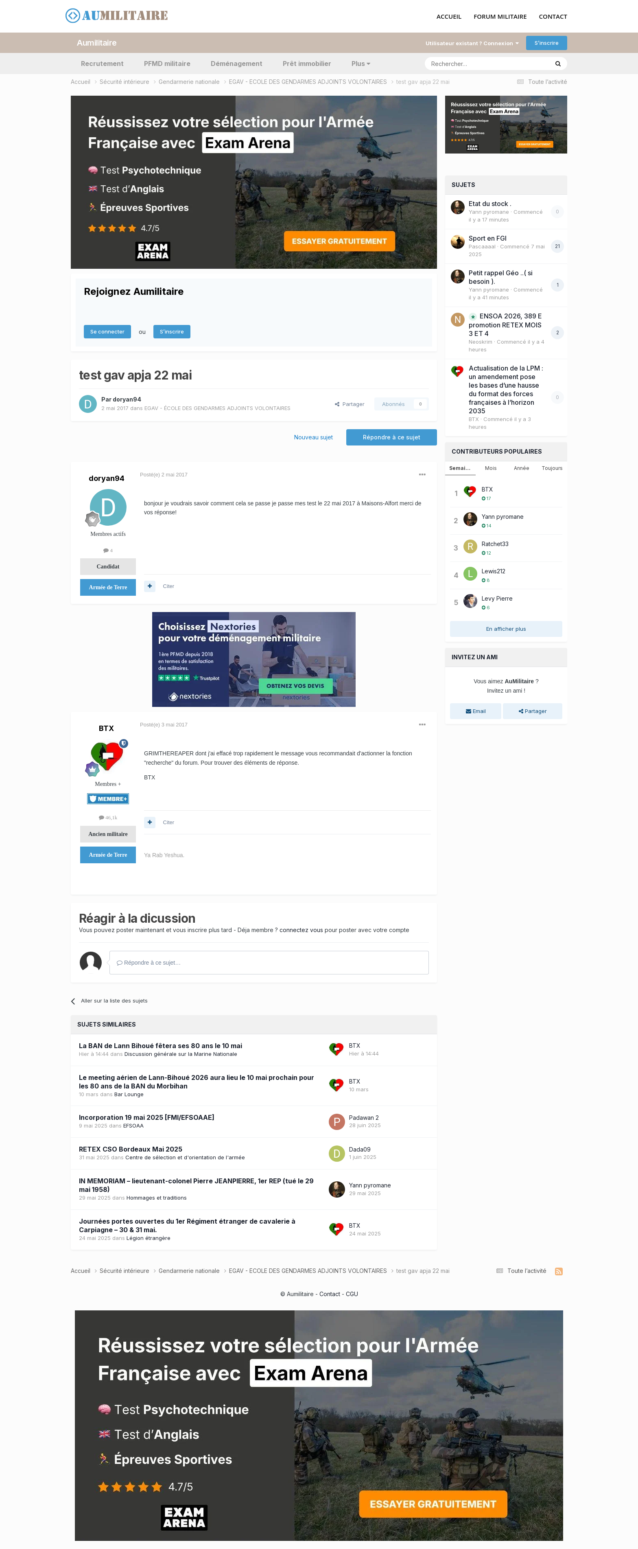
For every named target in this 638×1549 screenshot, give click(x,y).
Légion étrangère (148, 1238)
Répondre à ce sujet (391, 437)
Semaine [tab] (460, 468)
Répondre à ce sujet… (149, 962)
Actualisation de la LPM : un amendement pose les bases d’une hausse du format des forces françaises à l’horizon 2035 (506, 389)
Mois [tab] (491, 468)
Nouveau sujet (313, 437)
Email (476, 711)
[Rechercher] (469, 63)
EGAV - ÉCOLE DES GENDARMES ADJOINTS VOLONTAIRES (217, 408)
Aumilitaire (97, 43)
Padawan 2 (364, 1117)
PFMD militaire (167, 63)
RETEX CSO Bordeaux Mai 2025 (130, 1149)
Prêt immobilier (307, 63)
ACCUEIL (449, 16)
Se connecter (107, 331)
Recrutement (102, 63)
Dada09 (360, 1149)
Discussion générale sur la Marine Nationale (181, 1054)
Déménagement (236, 63)
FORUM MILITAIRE (500, 16)
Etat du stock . (490, 204)
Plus (361, 63)
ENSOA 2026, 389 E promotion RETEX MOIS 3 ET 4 (505, 325)
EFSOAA (133, 1125)
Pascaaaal (482, 246)
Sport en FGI (488, 238)
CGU (352, 1293)
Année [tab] (521, 468)
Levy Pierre (497, 598)
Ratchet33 (495, 543)
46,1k (108, 817)
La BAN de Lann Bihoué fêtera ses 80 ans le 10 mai (160, 1046)
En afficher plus (506, 628)
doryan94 (127, 399)
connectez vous (301, 929)
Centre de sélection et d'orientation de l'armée (185, 1157)
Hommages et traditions (157, 1197)
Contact (329, 1293)
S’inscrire (547, 42)
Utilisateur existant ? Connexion (472, 43)
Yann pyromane (370, 1185)
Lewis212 (493, 571)
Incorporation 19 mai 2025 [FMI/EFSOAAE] (146, 1117)
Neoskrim (480, 341)
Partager (350, 404)
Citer (168, 586)
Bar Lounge (129, 1094)
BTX (106, 728)
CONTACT (553, 16)
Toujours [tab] (552, 468)
